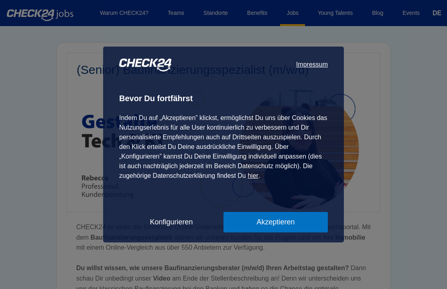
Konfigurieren (171, 222)
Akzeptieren (275, 222)
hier (253, 175)
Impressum (312, 64)
